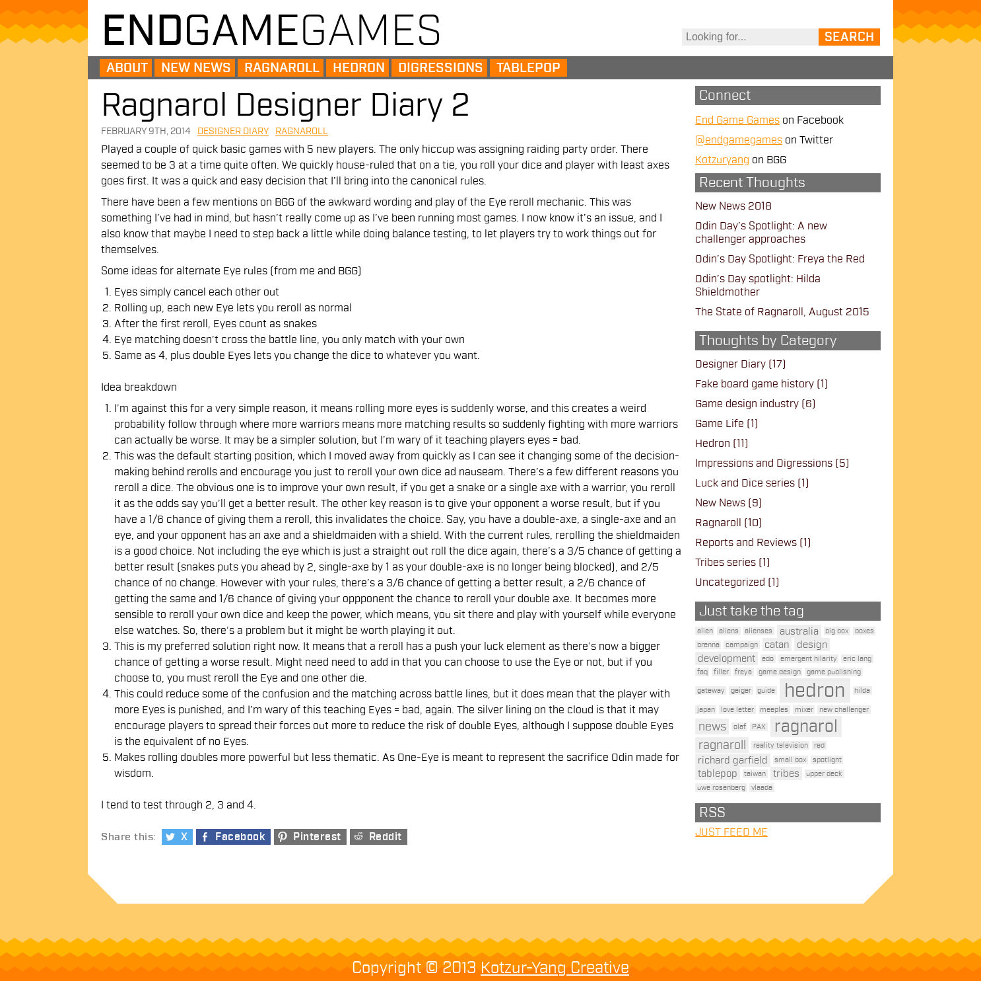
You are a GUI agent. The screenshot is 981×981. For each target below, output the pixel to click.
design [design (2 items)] (812, 644)
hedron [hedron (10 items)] (814, 690)
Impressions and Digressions (763, 463)
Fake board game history (754, 384)
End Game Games (737, 120)
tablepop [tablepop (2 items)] (717, 773)
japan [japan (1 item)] (706, 709)
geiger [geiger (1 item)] (741, 690)
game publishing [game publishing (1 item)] (834, 672)
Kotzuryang (722, 160)
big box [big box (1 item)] (836, 631)
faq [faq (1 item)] (702, 672)
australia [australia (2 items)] (799, 631)
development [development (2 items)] (726, 658)
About (127, 68)
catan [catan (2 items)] (776, 644)
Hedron (359, 68)
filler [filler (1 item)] (721, 672)
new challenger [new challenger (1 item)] (844, 709)
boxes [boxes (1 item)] (864, 631)
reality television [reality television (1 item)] (780, 745)
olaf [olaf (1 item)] (739, 727)
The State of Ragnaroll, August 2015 (782, 312)
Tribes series (725, 562)
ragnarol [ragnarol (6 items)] (806, 726)
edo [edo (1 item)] (768, 658)
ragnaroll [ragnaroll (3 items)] (722, 745)
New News (196, 68)
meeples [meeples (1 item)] (774, 709)
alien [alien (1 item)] (705, 631)
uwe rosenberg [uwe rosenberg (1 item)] (721, 787)
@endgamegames (738, 140)
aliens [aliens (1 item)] (729, 631)
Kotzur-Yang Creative (555, 968)
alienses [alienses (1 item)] (758, 631)
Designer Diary (233, 131)
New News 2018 (733, 206)
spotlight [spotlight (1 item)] (827, 760)
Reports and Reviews (746, 542)
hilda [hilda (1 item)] (862, 690)
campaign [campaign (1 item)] (742, 645)
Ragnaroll (282, 68)
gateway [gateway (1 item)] (711, 690)
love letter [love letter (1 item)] (737, 709)
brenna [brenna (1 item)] (708, 645)
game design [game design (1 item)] (780, 672)
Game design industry (747, 404)
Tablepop (528, 68)
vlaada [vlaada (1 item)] (761, 787)
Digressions (440, 68)
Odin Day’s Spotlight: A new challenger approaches (761, 232)
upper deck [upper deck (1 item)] (824, 773)
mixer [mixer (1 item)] (804, 709)
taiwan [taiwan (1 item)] (755, 773)
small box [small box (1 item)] (790, 760)
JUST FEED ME (731, 832)
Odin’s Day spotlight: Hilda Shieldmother (758, 285)
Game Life (719, 423)
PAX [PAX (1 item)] (759, 727)
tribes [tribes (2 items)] (786, 773)
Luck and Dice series (745, 483)
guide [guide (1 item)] (766, 690)
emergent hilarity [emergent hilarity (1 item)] (808, 658)
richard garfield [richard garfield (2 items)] (733, 760)
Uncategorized (730, 582)
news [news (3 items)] (712, 726)
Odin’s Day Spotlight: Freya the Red (780, 259)
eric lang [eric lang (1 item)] (857, 658)
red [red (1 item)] (819, 745)
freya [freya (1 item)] (743, 672)
